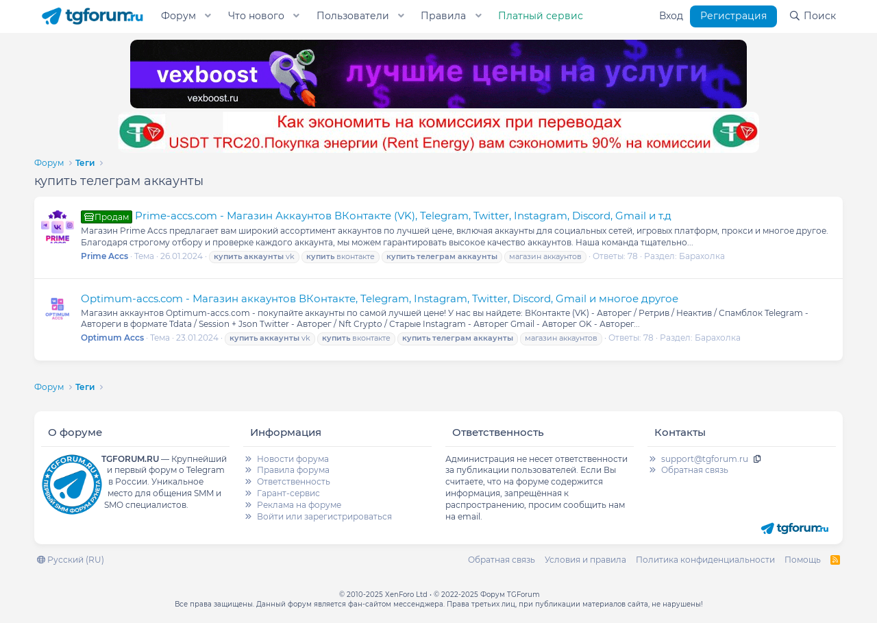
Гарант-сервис (288, 493)
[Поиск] (812, 16)
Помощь (803, 559)
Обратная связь (694, 470)
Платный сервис (540, 16)
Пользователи (353, 16)
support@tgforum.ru (704, 459)
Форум (178, 16)
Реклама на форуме (299, 505)
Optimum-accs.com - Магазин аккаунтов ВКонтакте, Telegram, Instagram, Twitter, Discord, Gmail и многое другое (379, 298)
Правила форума (293, 470)
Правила (443, 16)
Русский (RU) (70, 559)
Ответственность (293, 481)
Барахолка (702, 256)
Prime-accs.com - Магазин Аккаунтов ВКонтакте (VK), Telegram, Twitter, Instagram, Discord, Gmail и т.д (376, 215)
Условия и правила (585, 559)
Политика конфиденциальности (705, 559)
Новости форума (293, 459)
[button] (208, 16)
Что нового (256, 16)
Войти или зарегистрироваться (324, 516)
